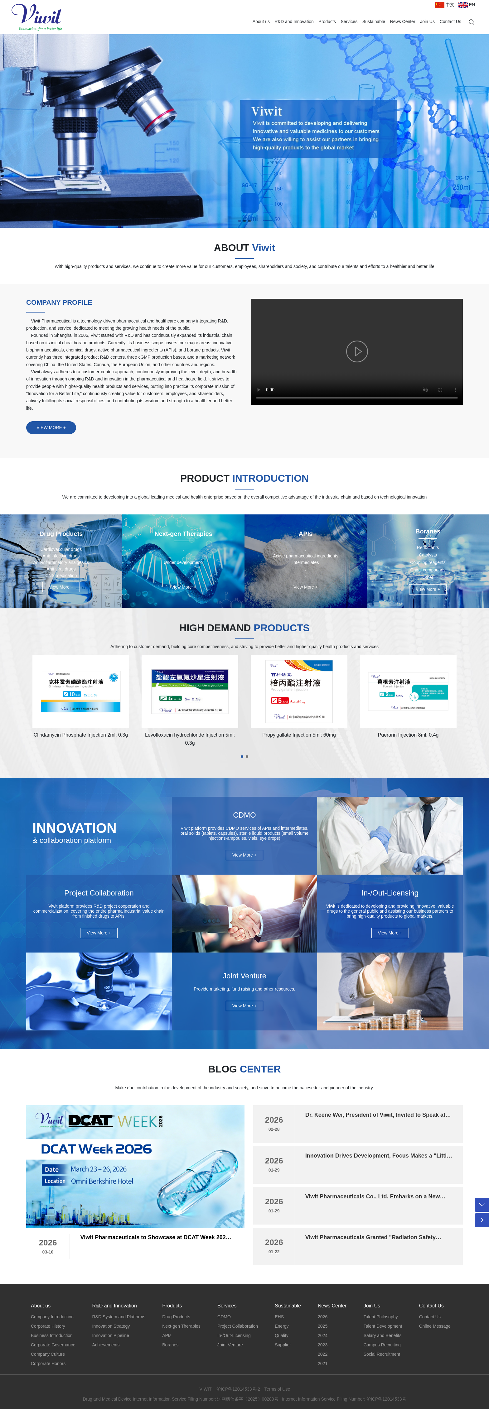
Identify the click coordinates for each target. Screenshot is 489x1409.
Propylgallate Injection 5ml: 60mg (299, 735)
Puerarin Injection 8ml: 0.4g (408, 735)
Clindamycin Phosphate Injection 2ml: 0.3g (81, 735)
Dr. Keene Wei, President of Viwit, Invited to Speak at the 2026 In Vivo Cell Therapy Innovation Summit (375, 1118)
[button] (239, 221)
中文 (444, 4)
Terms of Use (277, 1389)
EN (466, 4)
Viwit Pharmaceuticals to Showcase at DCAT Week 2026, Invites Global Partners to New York (155, 1240)
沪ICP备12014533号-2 (238, 1389)
